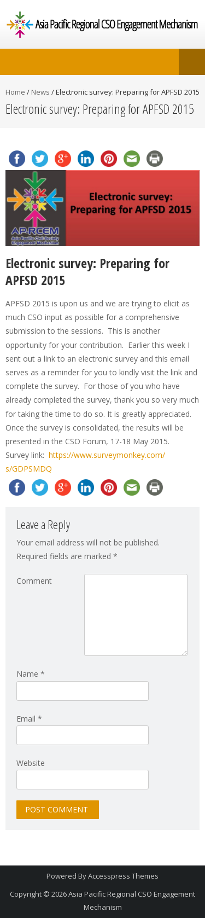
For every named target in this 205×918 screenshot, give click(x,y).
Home (15, 92)
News (40, 92)
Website (30, 763)
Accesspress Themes (123, 876)
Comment (34, 581)
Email (29, 718)
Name (30, 674)
